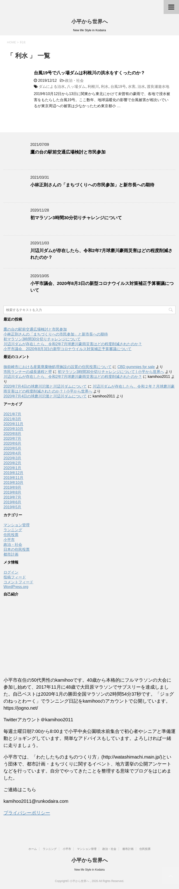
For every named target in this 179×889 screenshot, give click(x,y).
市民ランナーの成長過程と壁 (27, 372)
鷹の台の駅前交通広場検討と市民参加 (68, 152)
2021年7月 (12, 414)
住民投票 (10, 535)
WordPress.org (15, 587)
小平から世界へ (89, 21)
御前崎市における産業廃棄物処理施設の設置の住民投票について (57, 367)
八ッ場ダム (76, 87)
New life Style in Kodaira (89, 869)
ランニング (12, 530)
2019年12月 (13, 473)
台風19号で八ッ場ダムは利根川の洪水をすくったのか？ (89, 72)
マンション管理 (16, 525)
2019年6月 (12, 502)
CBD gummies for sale (136, 367)
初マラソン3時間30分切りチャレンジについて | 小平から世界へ (111, 372)
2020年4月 (12, 453)
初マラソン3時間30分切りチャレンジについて (76, 217)
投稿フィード (14, 577)
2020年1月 (12, 468)
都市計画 (10, 554)
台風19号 (118, 87)
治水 (141, 87)
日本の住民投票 (16, 549)
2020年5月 (12, 448)
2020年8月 (12, 434)
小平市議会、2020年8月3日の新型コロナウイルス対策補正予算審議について (67, 349)
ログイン (10, 572)
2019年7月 (12, 497)
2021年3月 (12, 419)
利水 (104, 87)
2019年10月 (13, 483)
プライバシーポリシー (26, 812)
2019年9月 (12, 487)
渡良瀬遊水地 (158, 87)
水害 (131, 87)
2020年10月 (13, 429)
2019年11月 (13, 478)
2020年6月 (12, 443)
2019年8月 (12, 492)
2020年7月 (12, 439)
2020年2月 (12, 463)
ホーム (32, 849)
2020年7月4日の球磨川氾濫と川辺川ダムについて (45, 386)
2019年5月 (12, 507)
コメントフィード (18, 582)
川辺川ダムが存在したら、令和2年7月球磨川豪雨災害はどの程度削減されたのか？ (72, 344)
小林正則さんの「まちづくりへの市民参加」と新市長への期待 (92, 184)
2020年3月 (12, 458)
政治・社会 (74, 80)
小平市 (9, 540)
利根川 (93, 87)
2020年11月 (13, 424)
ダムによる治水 (52, 87)
